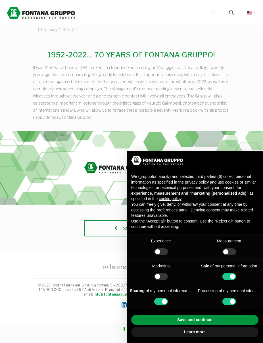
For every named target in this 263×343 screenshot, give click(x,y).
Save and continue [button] (194, 319)
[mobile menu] (213, 13)
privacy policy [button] (197, 182)
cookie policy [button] (170, 198)
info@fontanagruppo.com (116, 294)
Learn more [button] (195, 332)
